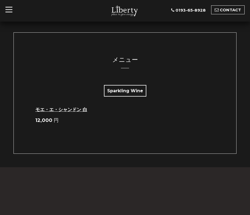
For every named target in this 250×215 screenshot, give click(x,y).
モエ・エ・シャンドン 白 (61, 109)
